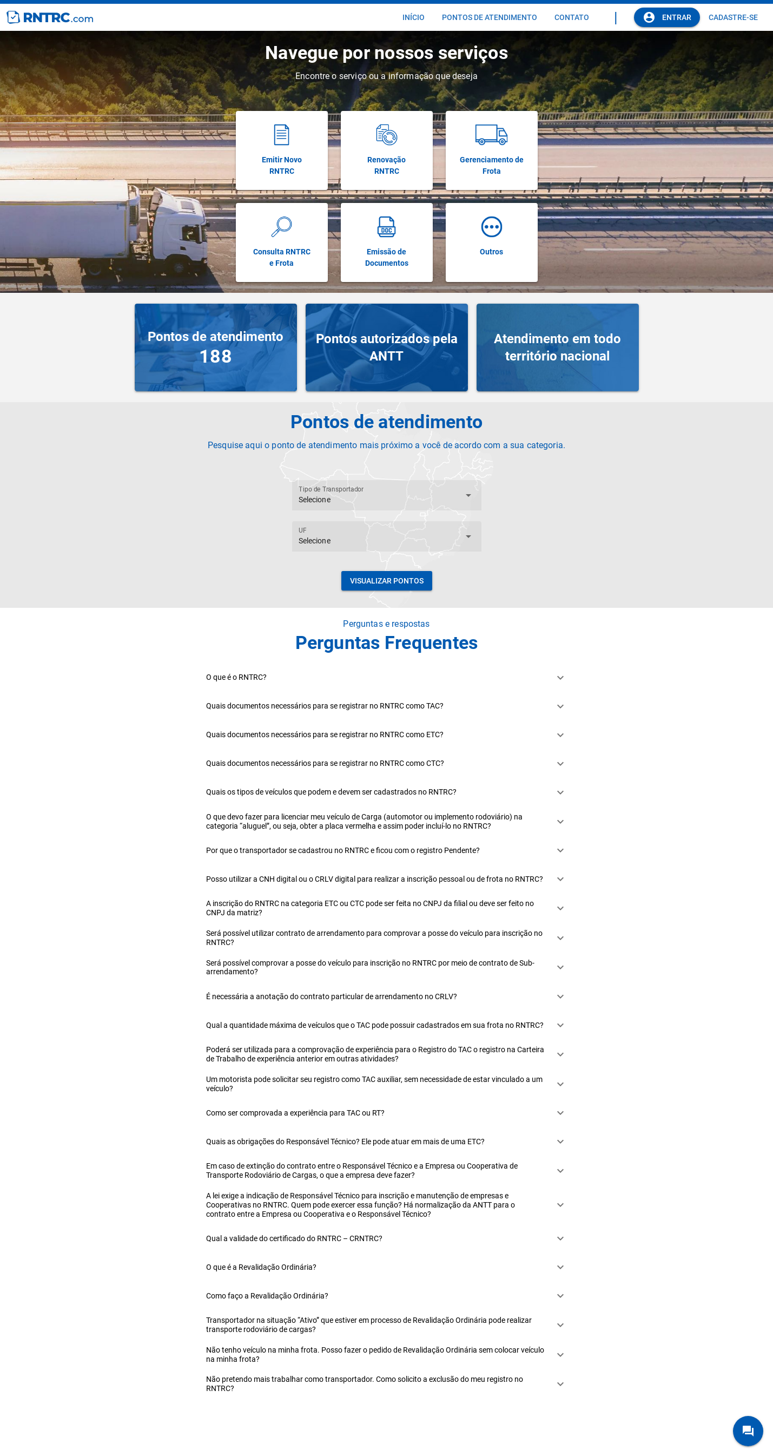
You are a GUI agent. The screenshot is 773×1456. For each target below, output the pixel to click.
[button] (386, 678)
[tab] (413, 17)
